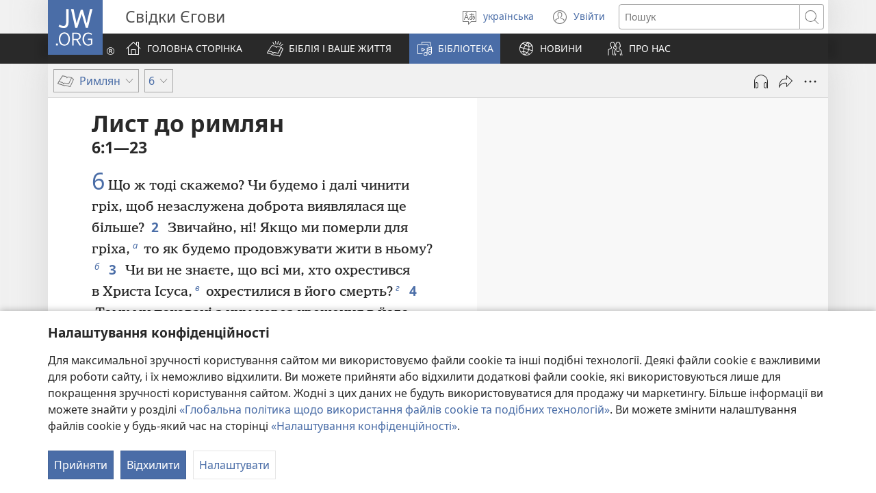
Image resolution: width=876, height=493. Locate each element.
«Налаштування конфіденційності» (364, 425)
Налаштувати (234, 464)
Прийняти (80, 464)
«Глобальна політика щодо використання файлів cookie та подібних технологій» (394, 409)
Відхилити (153, 464)
